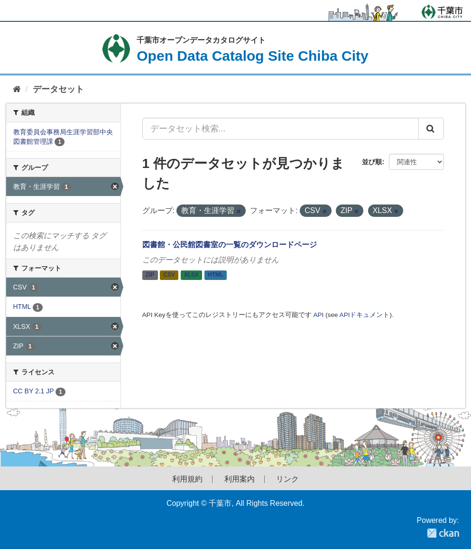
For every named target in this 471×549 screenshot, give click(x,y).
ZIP (150, 275)
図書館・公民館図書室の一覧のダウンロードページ (229, 245)
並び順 (372, 162)
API (318, 314)
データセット (58, 89)
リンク (287, 479)
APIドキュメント (365, 314)
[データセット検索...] (280, 129)
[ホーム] (17, 89)
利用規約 (187, 479)
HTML (215, 275)
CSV (169, 275)
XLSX (191, 275)
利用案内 (239, 479)
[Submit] (431, 129)
